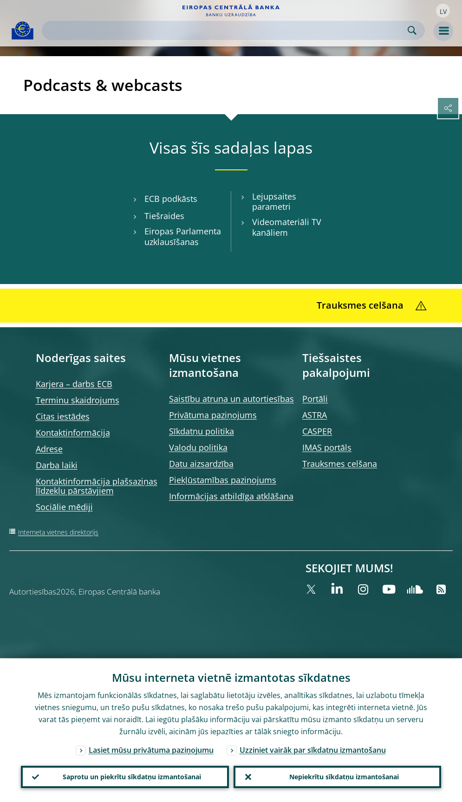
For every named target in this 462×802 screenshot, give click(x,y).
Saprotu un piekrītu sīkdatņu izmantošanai (132, 776)
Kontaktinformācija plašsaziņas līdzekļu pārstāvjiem (96, 486)
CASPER (317, 431)
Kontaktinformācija (73, 432)
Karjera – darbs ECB (74, 383)
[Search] (225, 30)
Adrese (49, 448)
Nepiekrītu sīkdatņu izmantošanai (344, 776)
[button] (443, 11)
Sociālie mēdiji (64, 506)
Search (412, 30)
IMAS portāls (326, 447)
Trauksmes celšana (339, 463)
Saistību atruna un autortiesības (231, 398)
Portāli (315, 398)
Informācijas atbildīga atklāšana (231, 496)
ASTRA (314, 414)
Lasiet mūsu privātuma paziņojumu (151, 749)
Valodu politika (198, 447)
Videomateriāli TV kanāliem (286, 227)
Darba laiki (57, 465)
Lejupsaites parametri (274, 202)
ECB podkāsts (170, 199)
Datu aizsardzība (201, 463)
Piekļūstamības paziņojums (222, 479)
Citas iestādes (63, 416)
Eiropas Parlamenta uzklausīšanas (182, 236)
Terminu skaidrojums (77, 400)
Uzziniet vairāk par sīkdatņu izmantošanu (313, 749)
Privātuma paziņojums (213, 414)
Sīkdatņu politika (201, 431)
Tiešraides (164, 216)
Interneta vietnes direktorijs (58, 532)
